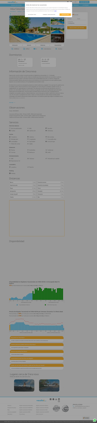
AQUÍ (55, 10)
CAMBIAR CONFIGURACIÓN (49, 14)
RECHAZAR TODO (32, 14)
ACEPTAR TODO (65, 14)
